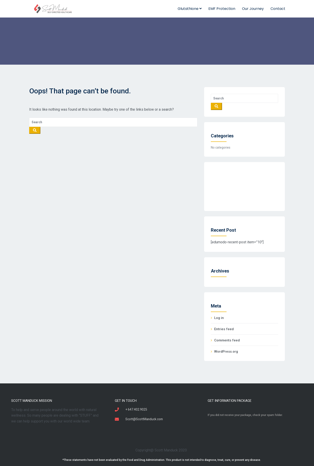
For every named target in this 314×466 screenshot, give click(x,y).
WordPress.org (226, 352)
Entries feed (224, 329)
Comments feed (227, 340)
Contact (277, 8)
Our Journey (253, 8)
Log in (219, 318)
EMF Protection (221, 8)
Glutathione (190, 8)
